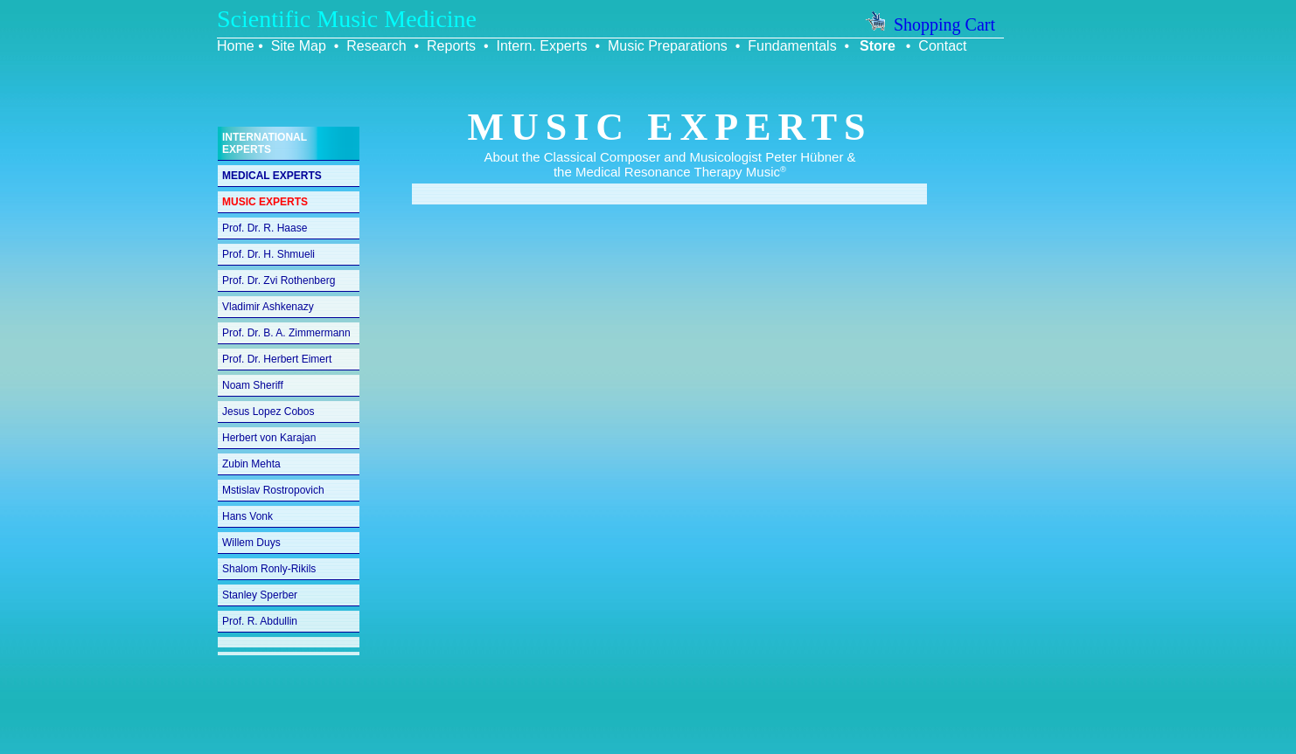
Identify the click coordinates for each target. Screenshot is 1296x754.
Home (235, 45)
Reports (451, 45)
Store (877, 45)
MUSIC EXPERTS (265, 202)
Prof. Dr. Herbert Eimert (276, 359)
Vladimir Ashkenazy (268, 307)
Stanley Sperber (259, 595)
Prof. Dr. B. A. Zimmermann (286, 333)
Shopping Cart (930, 24)
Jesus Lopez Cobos (268, 411)
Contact (942, 45)
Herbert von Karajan (269, 438)
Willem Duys (251, 542)
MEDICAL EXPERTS (272, 175)
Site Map (298, 45)
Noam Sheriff (252, 385)
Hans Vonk (247, 516)
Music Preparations (668, 45)
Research (376, 45)
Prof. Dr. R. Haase (264, 228)
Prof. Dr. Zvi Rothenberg (278, 280)
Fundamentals (792, 45)
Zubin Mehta (251, 464)
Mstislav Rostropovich (273, 490)
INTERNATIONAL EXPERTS (264, 143)
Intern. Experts (541, 45)
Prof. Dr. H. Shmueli (268, 254)
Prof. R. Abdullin (259, 621)
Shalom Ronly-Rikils (269, 569)
